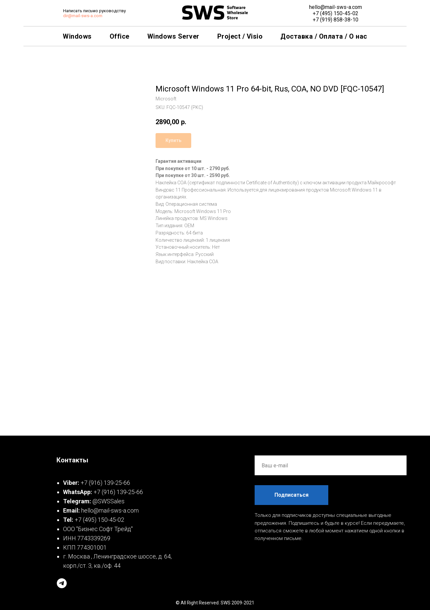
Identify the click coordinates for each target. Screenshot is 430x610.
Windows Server (173, 36)
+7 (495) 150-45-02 (335, 13)
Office (119, 36)
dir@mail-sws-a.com (82, 15)
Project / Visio (240, 36)
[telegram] (62, 583)
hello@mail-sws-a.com (335, 7)
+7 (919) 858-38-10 (335, 20)
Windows (77, 36)
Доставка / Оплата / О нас (323, 36)
